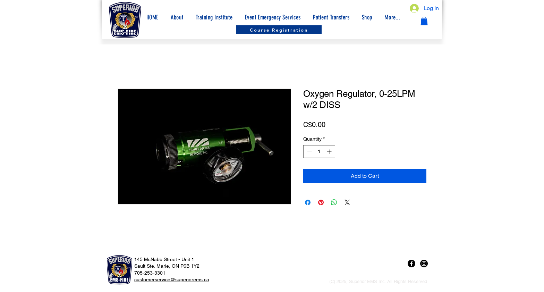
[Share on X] (347, 202)
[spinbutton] (319, 151)
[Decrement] (308, 151)
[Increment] (329, 151)
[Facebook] (411, 263)
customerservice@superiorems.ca (171, 279)
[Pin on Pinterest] (321, 202)
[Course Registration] (279, 29)
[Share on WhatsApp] (334, 202)
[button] (392, 17)
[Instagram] (424, 263)
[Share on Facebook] (308, 202)
